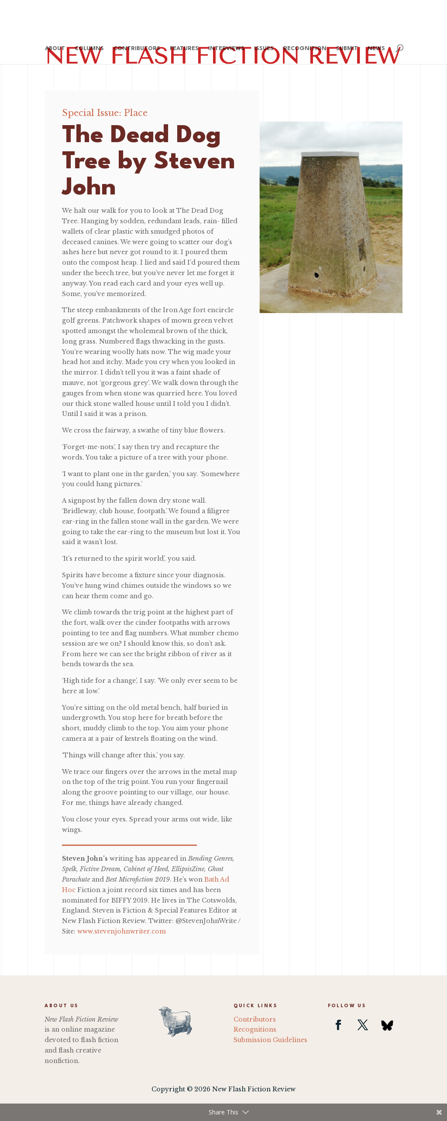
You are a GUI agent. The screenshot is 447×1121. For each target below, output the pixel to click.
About (55, 48)
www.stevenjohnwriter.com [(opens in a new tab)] (121, 931)
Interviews (226, 48)
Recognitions (255, 1029)
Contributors (136, 48)
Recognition (305, 48)
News (376, 48)
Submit (347, 48)
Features (184, 48)
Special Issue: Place (105, 113)
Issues (264, 48)
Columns (89, 48)
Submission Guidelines (270, 1040)
